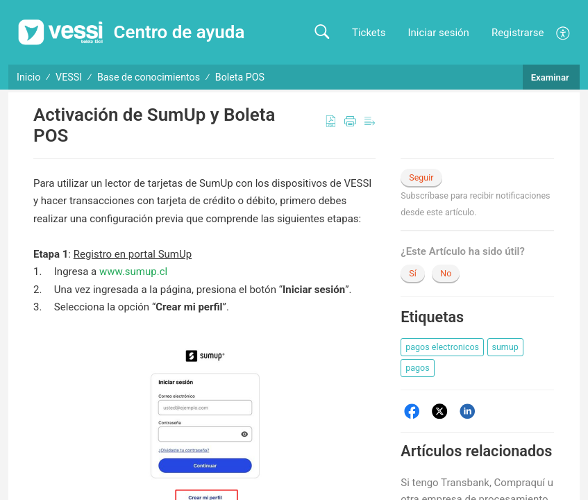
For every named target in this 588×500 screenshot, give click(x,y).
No (445, 273)
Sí (413, 273)
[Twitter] (440, 411)
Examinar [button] (551, 77)
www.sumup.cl (133, 271)
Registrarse (518, 32)
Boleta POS (239, 77)
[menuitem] (563, 32)
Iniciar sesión (438, 32)
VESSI (69, 77)
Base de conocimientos (148, 77)
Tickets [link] (369, 32)
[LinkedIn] (468, 411)
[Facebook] (412, 411)
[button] (322, 32)
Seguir (421, 177)
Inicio (28, 77)
